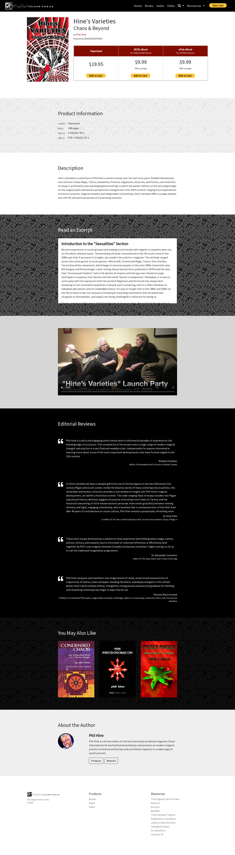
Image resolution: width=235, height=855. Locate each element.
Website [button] (111, 760)
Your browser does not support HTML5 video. (117, 361)
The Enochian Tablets (163, 814)
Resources (194, 6)
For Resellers (158, 830)
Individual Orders (160, 826)
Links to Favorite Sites (163, 822)
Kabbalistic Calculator (163, 818)
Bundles (155, 810)
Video (171, 6)
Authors (155, 803)
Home (138, 6)
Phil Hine (81, 34)
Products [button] (96, 760)
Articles (155, 807)
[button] (67, 669)
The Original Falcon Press (38, 799)
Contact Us (157, 834)
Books (149, 6)
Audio (160, 6)
